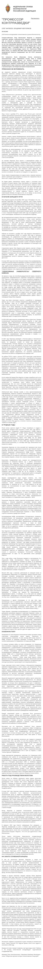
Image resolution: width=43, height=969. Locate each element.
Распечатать (35, 18)
